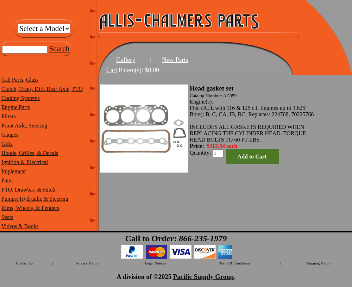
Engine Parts (15, 107)
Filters (8, 116)
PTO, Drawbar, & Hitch (28, 190)
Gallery (125, 59)
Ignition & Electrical (24, 162)
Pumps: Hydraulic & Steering (34, 199)
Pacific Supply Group (203, 276)
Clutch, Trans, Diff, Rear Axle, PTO (42, 89)
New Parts (175, 59)
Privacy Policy (87, 263)
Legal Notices (155, 263)
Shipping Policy (318, 263)
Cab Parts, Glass (19, 80)
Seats (7, 217)
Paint (7, 180)
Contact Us (24, 263)
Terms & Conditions (235, 263)
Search (59, 48)
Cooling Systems (20, 98)
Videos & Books (20, 226)
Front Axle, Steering (24, 126)
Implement (13, 171)
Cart (111, 70)
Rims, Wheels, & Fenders (30, 208)
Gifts (7, 144)
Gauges (9, 135)
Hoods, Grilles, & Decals (29, 153)
